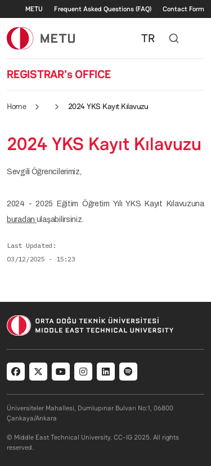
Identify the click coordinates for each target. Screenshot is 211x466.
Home (16, 106)
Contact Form (183, 8)
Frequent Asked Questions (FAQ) (102, 8)
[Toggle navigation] (198, 38)
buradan (22, 219)
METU (34, 8)
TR (148, 38)
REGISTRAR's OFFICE (59, 74)
